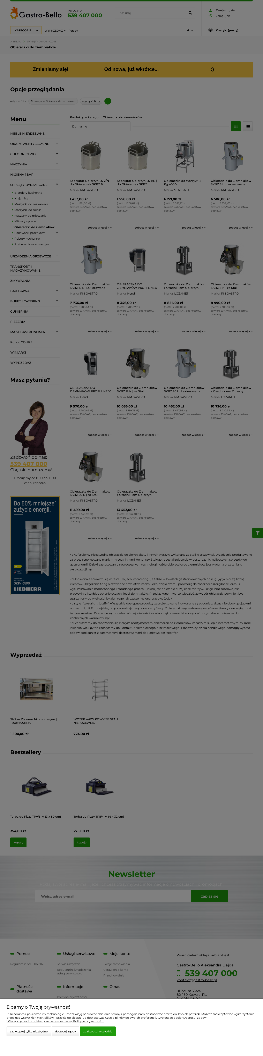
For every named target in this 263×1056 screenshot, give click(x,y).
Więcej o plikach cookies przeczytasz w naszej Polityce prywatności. (55, 1021)
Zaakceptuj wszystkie (97, 1031)
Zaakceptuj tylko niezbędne (29, 1031)
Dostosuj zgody (65, 1031)
